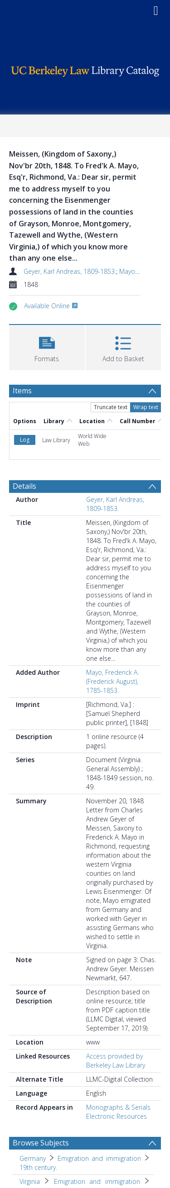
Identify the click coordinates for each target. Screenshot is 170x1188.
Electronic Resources (116, 1116)
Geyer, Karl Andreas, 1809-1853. (70, 271)
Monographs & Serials (118, 1107)
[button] (47, 346)
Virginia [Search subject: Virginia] (29, 1181)
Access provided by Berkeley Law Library (115, 1060)
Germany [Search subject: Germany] (32, 1158)
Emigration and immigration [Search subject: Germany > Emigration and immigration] (99, 1158)
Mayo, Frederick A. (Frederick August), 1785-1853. (112, 681)
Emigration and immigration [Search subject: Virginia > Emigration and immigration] (97, 1181)
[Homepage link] (85, 69)
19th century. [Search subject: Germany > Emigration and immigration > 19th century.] (38, 1167)
